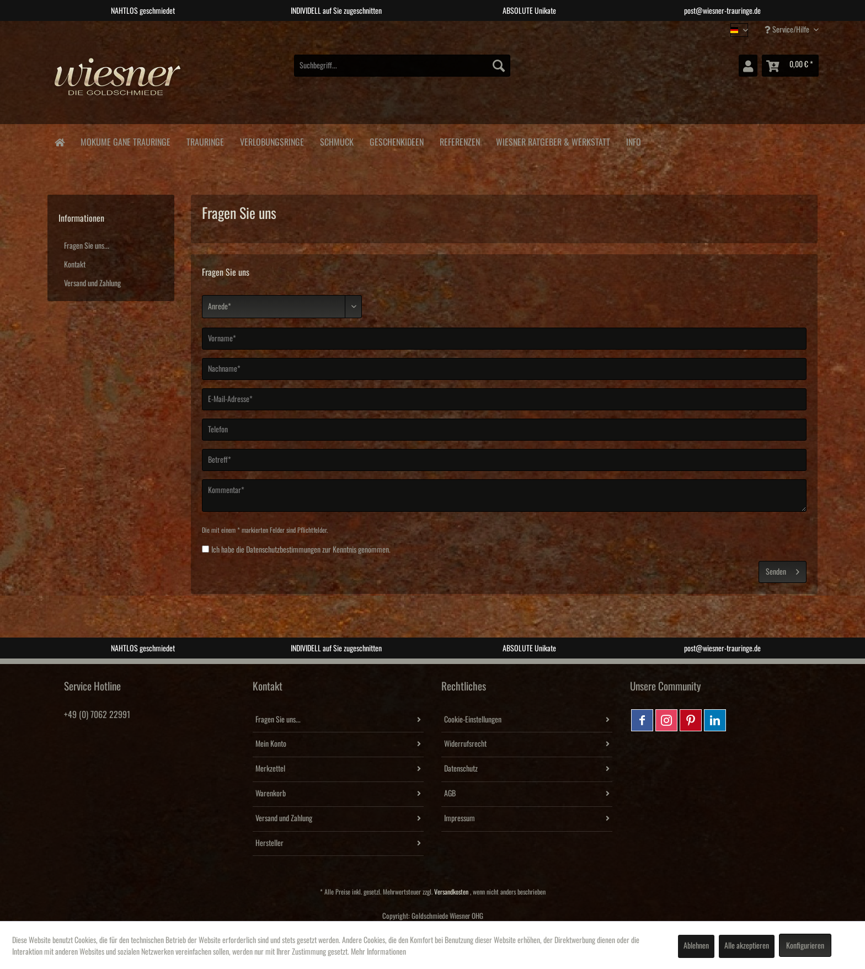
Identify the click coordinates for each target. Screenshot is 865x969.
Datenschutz (461, 769)
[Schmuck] (336, 140)
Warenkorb (270, 793)
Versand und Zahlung (92, 283)
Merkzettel (270, 769)
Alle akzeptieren (746, 946)
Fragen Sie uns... (86, 246)
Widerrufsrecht (465, 744)
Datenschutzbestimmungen (283, 550)
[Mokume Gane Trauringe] (125, 140)
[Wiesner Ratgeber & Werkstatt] (553, 140)
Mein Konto (270, 744)
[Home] (59, 141)
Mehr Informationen (378, 952)
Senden (782, 569)
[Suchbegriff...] (402, 66)
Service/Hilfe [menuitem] (788, 29)
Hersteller (269, 843)
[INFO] (633, 140)
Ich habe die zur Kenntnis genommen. (301, 550)
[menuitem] (402, 66)
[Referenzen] (459, 140)
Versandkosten (451, 892)
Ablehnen (696, 946)
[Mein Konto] (748, 66)
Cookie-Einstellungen (472, 720)
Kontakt (75, 265)
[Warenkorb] (790, 66)
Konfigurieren (805, 946)
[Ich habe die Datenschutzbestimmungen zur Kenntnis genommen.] (205, 549)
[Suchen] (498, 66)
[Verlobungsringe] (272, 140)
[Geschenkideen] (396, 140)
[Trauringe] (205, 140)
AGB (450, 793)
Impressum (459, 818)
